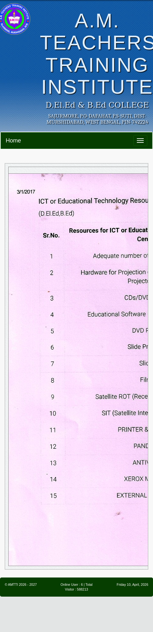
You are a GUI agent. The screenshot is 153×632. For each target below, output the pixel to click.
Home (13, 140)
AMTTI (13, 584)
